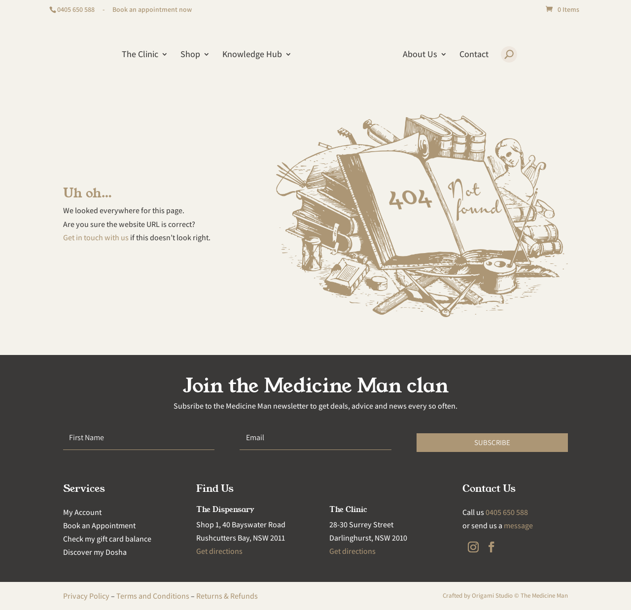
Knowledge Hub (252, 55)
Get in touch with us (96, 237)
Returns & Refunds (227, 596)
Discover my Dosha (95, 552)
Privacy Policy (86, 596)
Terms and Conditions (152, 596)
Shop (190, 55)
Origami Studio (492, 595)
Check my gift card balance (107, 539)
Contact (474, 55)
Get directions (219, 551)
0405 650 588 (76, 9)
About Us (420, 55)
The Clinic (140, 55)
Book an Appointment (99, 525)
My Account (82, 512)
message (518, 525)
